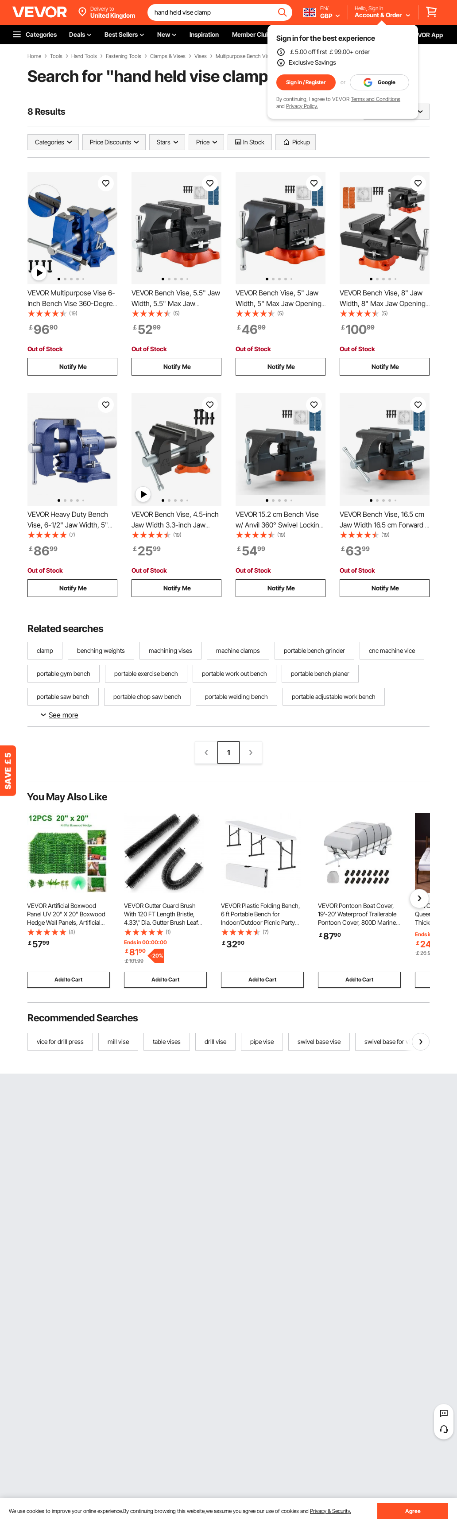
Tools (56, 56)
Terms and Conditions (375, 99)
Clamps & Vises (168, 56)
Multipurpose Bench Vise (244, 56)
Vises (200, 56)
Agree (413, 1511)
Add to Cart (68, 979)
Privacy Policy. (302, 106)
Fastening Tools (123, 56)
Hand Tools (84, 56)
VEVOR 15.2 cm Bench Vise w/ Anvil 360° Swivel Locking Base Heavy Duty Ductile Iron (280, 525)
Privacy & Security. (330, 1511)
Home (34, 56)
